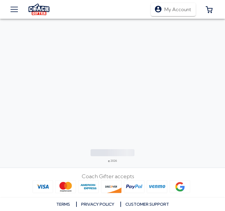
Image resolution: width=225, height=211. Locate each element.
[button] (209, 9)
